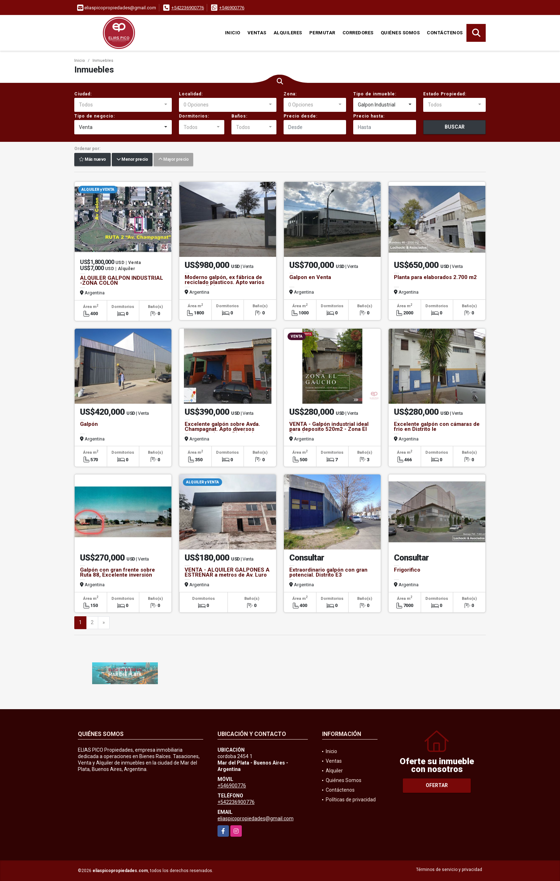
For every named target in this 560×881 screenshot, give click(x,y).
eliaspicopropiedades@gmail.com (256, 818)
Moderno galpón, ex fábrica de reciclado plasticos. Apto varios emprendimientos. (224, 282)
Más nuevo (92, 159)
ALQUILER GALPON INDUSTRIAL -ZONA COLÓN (121, 280)
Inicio (232, 32)
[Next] (104, 622)
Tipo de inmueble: (374, 93)
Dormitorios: (194, 116)
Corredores (358, 32)
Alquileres (288, 32)
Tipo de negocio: (94, 116)
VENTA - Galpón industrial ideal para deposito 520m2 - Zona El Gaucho (329, 429)
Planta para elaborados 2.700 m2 (435, 277)
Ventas (257, 32)
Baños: (239, 116)
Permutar (322, 32)
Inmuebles (102, 60)
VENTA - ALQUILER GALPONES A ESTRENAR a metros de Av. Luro (227, 572)
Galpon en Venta (310, 277)
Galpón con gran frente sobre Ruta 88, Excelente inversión (117, 572)
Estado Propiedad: (444, 93)
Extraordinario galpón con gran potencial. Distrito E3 (328, 572)
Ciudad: (83, 93)
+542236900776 (187, 7)
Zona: (290, 93)
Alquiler (334, 770)
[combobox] (123, 105)
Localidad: (191, 93)
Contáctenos (445, 32)
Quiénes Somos (400, 32)
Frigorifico (407, 570)
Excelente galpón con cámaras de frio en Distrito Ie (437, 426)
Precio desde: (301, 116)
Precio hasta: (369, 116)
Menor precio (132, 159)
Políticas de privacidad (351, 799)
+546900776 (231, 7)
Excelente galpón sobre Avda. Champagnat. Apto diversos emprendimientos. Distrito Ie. (222, 429)
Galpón (89, 424)
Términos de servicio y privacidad (449, 869)
